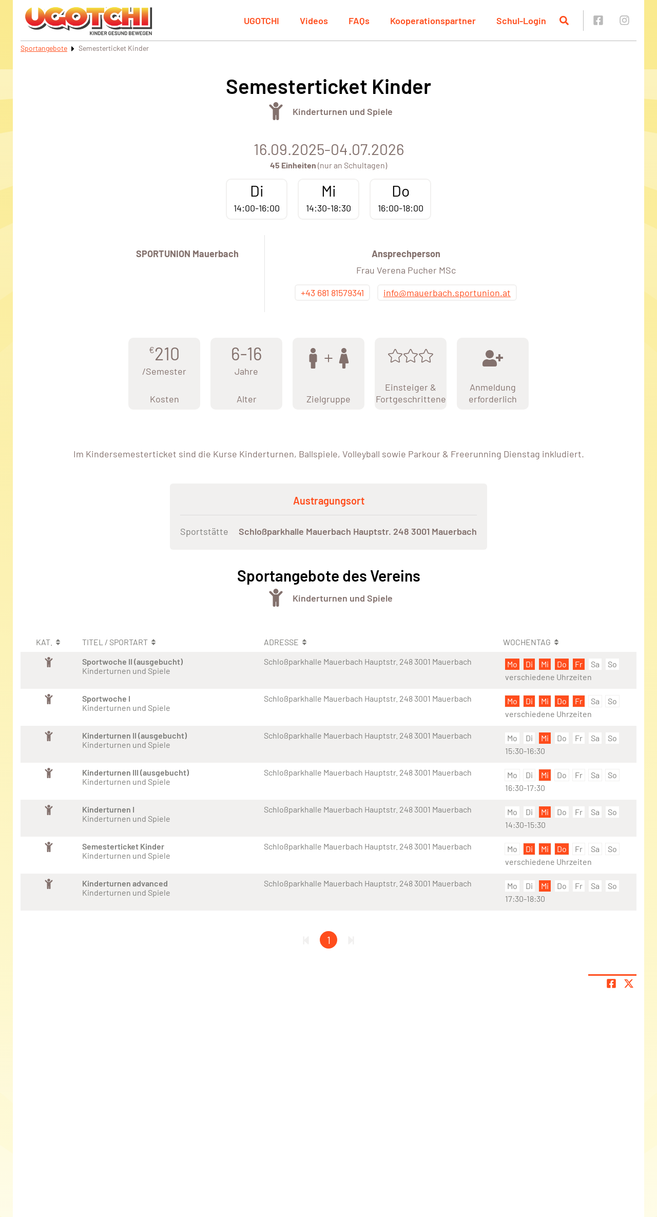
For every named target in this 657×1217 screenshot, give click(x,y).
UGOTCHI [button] (261, 20)
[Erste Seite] (306, 940)
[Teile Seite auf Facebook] (611, 983)
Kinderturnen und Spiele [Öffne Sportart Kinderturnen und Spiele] (343, 111)
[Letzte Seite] (351, 940)
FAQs (359, 20)
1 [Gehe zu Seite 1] (329, 940)
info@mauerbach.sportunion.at (447, 292)
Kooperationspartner (433, 20)
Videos (314, 20)
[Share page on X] (628, 983)
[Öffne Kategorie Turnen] (276, 111)
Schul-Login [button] (521, 20)
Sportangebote (44, 48)
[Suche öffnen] (564, 20)
